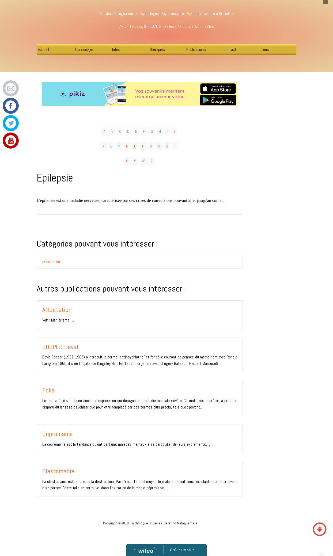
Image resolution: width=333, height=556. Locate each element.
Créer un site (182, 549)
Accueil (43, 49)
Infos (116, 49)
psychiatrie (51, 261)
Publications (196, 49)
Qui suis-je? (84, 49)
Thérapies (157, 49)
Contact (230, 49)
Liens (264, 49)
